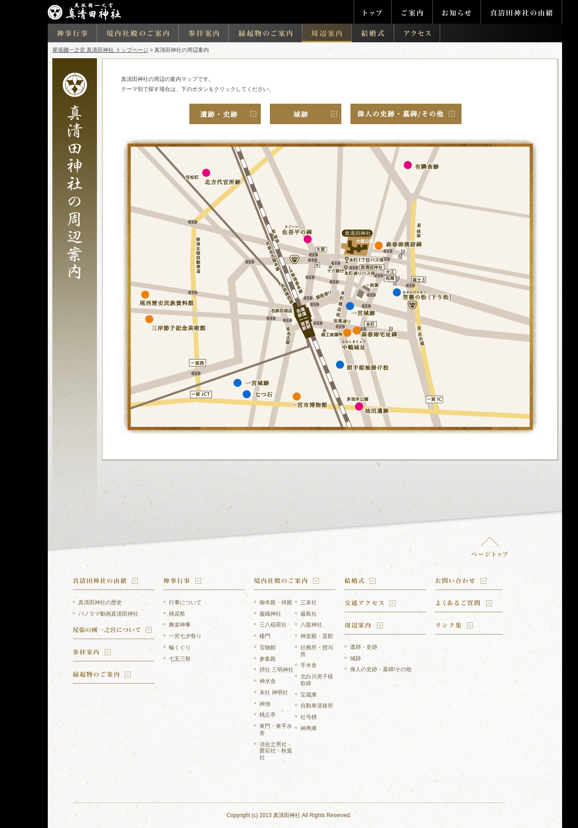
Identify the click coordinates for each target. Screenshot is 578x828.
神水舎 (267, 681)
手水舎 (308, 665)
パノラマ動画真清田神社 (108, 614)
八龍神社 (311, 625)
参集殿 (267, 659)
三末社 (308, 602)
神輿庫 (308, 728)
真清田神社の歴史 (100, 602)
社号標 (308, 717)
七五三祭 (180, 659)
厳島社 (308, 614)
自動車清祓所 (316, 706)
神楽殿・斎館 (316, 636)
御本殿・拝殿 (275, 602)
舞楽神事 (180, 625)
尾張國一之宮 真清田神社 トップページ (100, 50)
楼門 (264, 636)
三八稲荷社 (273, 625)
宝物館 (267, 647)
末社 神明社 (273, 692)
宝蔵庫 (308, 695)
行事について (185, 602)
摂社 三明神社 (276, 670)
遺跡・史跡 (363, 647)
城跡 (355, 658)
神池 (264, 704)
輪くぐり (180, 647)
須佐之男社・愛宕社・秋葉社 (275, 751)
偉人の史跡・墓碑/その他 (380, 669)
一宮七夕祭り (185, 636)
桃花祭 (177, 614)
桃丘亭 (267, 715)
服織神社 (270, 614)
